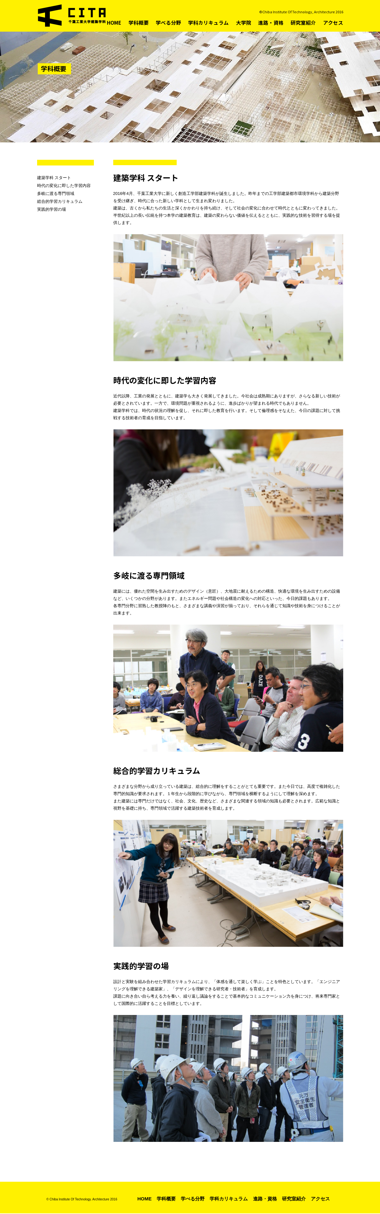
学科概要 (148, 22)
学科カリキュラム (215, 22)
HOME (125, 22)
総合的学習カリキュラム (59, 201)
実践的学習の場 (51, 209)
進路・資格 (274, 22)
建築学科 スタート (54, 177)
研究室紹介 (305, 22)
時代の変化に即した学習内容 (64, 185)
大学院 (248, 22)
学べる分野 (177, 22)
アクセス (333, 22)
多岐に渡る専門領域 (55, 193)
